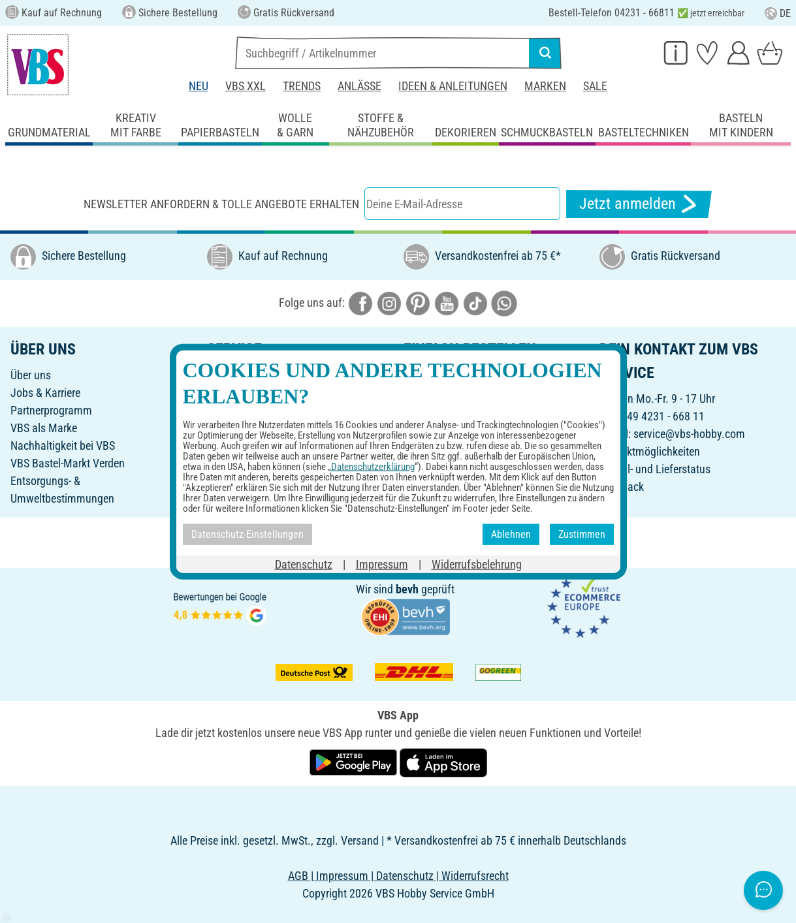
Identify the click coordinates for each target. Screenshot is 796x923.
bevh (407, 589)
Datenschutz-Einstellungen (465, 463)
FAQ (216, 463)
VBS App (423, 498)
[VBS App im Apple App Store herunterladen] (443, 761)
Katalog (225, 375)
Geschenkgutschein (252, 392)
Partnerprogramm (51, 410)
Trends (302, 86)
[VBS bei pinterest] (418, 302)
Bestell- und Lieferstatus (654, 469)
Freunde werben (243, 410)
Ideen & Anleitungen (452, 86)
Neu (198, 86)
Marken (545, 86)
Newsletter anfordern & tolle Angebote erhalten (221, 204)
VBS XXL (245, 86)
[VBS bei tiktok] (475, 302)
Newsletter (231, 428)
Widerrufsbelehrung (449, 445)
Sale (595, 86)
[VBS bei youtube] (447, 302)
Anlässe (359, 86)
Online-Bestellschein (450, 375)
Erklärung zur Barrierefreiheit (469, 481)
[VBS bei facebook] (360, 302)
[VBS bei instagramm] (389, 302)
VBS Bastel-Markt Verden (67, 463)
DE (778, 13)
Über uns (30, 375)
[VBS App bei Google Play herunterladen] (355, 761)
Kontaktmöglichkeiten (649, 451)
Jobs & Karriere (45, 392)
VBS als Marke (43, 428)
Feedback (621, 486)
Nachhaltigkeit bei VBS (62, 445)
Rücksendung (435, 428)
